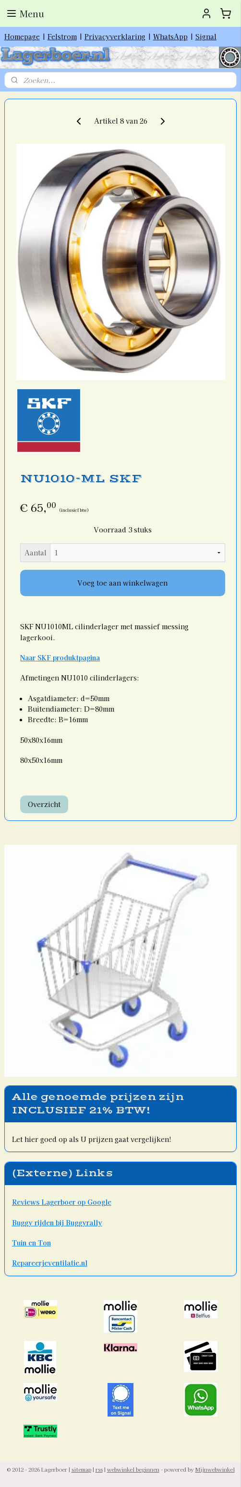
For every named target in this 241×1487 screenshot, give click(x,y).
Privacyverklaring (114, 36)
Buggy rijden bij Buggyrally (57, 1222)
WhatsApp (170, 36)
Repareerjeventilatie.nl (49, 1263)
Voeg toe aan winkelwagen (122, 583)
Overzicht (44, 804)
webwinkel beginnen (133, 1469)
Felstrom (62, 36)
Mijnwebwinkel (215, 1469)
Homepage (22, 36)
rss (99, 1469)
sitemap (81, 1469)
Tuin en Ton (31, 1242)
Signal (206, 36)
